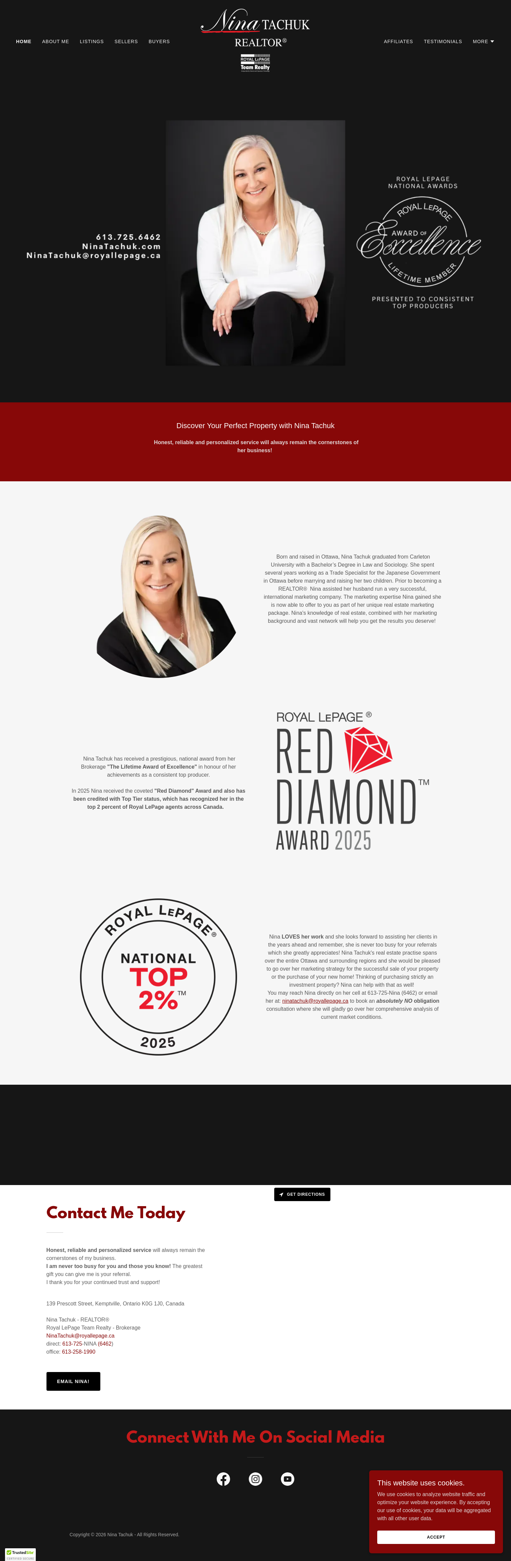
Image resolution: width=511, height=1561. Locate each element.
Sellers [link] (126, 41)
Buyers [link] (159, 41)
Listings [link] (92, 41)
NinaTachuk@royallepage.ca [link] (80, 1336)
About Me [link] (55, 41)
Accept (436, 1537)
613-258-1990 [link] (78, 1352)
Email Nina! (73, 1381)
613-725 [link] (72, 1344)
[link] (255, 41)
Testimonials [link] (443, 41)
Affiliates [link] (398, 41)
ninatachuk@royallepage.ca (315, 1001)
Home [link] (23, 41)
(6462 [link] (104, 1344)
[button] (484, 41)
